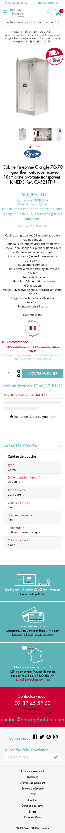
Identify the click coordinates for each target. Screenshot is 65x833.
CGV (33, 794)
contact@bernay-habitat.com (32, 719)
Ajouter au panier (42, 374)
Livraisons (32, 777)
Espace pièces (32, 817)
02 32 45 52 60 (16, 2)
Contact (32, 800)
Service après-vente (32, 788)
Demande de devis (32, 806)
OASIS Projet (22, 828)
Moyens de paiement (32, 783)
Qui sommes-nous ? (32, 771)
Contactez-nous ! (32, 696)
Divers (32, 812)
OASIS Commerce (40, 828)
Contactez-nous (48, 3)
